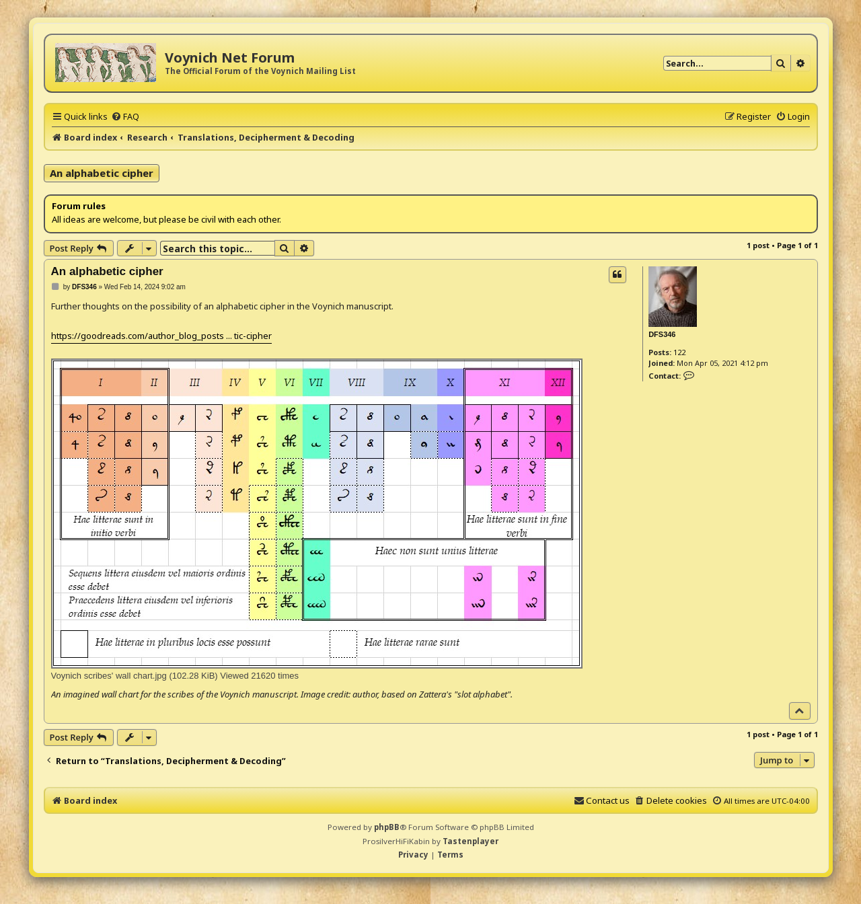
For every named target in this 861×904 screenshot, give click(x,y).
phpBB (387, 827)
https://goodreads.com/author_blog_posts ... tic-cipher (161, 336)
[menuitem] (125, 116)
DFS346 (661, 334)
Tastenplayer (470, 841)
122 (679, 352)
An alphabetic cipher (101, 173)
